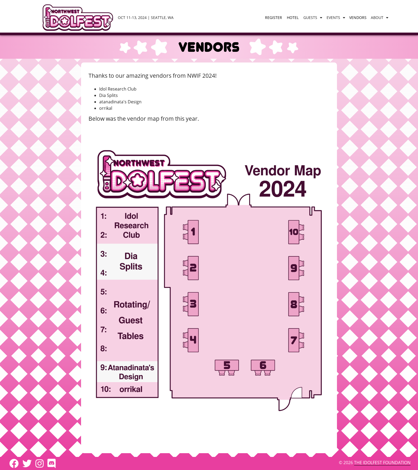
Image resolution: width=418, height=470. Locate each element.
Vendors (358, 17)
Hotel (293, 17)
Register (273, 17)
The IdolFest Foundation (382, 462)
